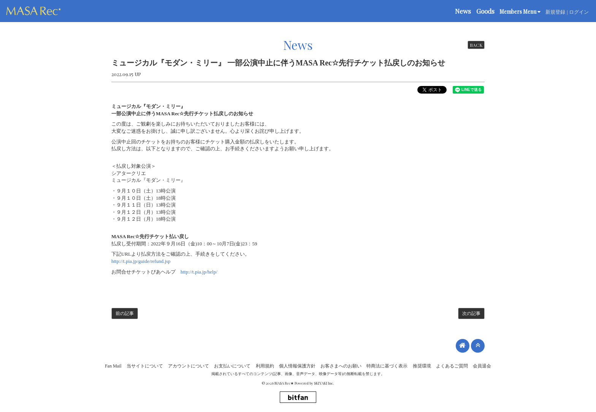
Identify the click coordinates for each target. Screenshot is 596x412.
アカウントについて (188, 366)
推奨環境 (422, 366)
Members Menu (520, 11)
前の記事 (125, 313)
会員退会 (482, 366)
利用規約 (265, 366)
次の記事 (471, 313)
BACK (476, 45)
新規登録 (555, 12)
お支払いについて (232, 366)
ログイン (579, 12)
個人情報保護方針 (297, 366)
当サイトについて (145, 366)
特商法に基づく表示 (386, 366)
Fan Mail (113, 366)
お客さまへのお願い (340, 366)
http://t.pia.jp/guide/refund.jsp (141, 261)
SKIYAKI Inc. (324, 383)
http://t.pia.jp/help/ (199, 272)
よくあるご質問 (452, 366)
